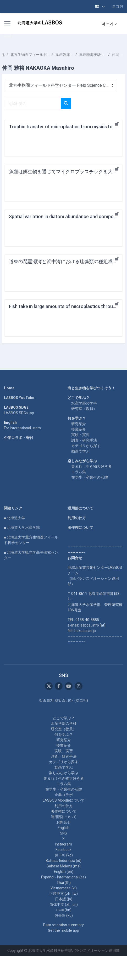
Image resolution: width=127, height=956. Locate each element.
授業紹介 (78, 429)
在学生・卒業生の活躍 (89, 477)
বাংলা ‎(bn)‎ (63, 910)
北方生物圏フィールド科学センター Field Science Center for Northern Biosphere (29, 55)
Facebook (63, 850)
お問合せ (63, 822)
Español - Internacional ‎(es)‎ (63, 877)
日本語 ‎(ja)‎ (63, 899)
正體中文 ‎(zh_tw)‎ (63, 893)
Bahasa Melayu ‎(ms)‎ (64, 866)
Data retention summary (63, 925)
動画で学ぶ (80, 451)
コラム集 (78, 472)
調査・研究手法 (84, 440)
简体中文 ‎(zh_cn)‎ (63, 904)
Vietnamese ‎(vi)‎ (64, 888)
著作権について (80, 527)
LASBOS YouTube (19, 398)
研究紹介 (78, 424)
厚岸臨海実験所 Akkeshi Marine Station (64, 55)
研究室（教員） (84, 409)
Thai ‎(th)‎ (64, 882)
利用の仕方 (77, 518)
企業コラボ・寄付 (18, 438)
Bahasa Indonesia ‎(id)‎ (63, 861)
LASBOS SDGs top (19, 413)
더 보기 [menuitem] (107, 24)
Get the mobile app (63, 930)
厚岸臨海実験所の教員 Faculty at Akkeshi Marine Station (92, 55)
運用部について (80, 508)
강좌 (3, 55)
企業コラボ (63, 795)
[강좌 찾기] (33, 103)
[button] (100, 6)
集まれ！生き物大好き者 (91, 466)
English (63, 828)
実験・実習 (80, 435)
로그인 (117, 6)
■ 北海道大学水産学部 (22, 527)
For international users (22, 428)
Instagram (63, 844)
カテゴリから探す (86, 446)
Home (9, 388)
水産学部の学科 (84, 403)
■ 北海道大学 (14, 518)
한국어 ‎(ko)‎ (63, 855)
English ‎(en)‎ (63, 872)
